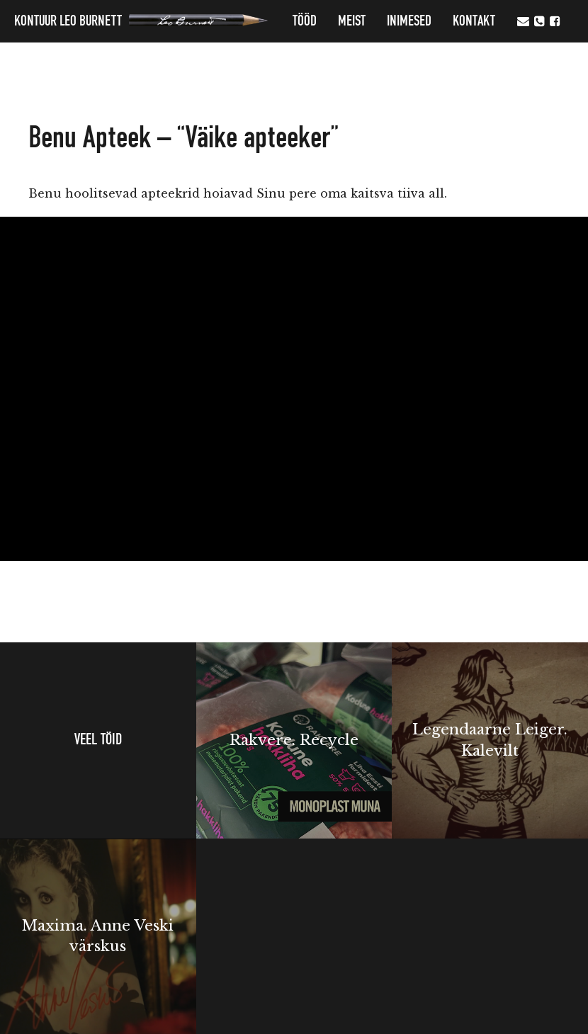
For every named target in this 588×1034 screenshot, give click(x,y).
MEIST (352, 21)
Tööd (305, 21)
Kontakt (474, 21)
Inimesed (409, 21)
